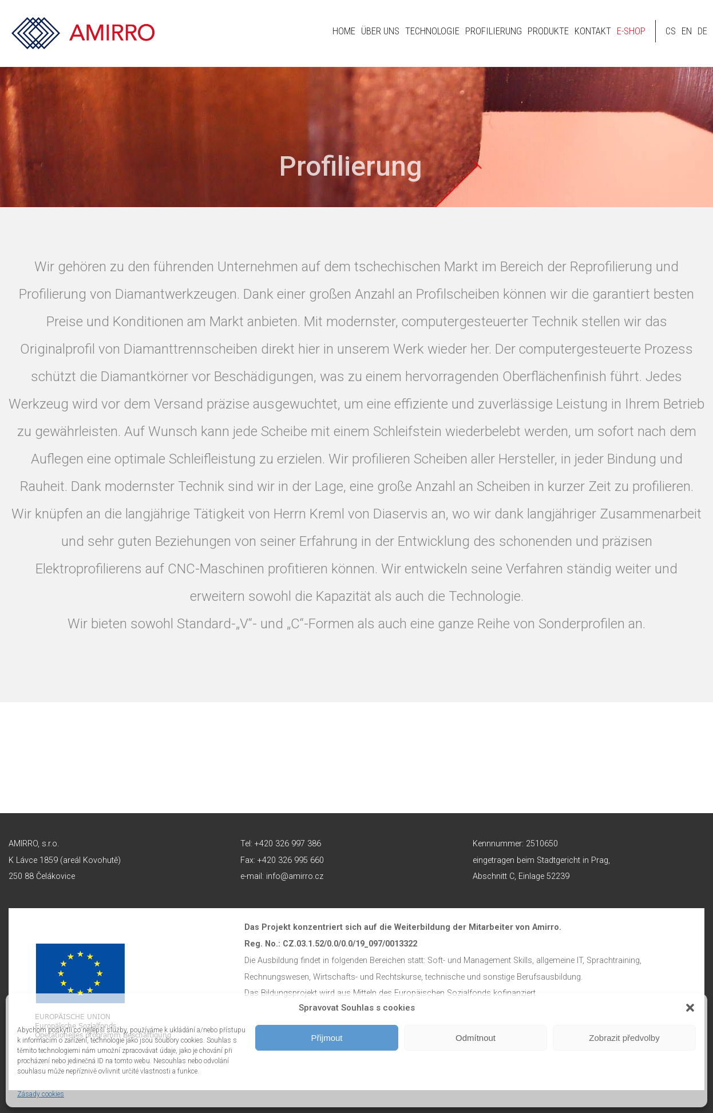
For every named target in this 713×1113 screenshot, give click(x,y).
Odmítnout (475, 1038)
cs (671, 31)
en (687, 31)
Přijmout (326, 1038)
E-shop (631, 31)
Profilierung (493, 31)
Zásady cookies (40, 1094)
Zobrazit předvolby (624, 1038)
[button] (690, 1007)
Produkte (548, 31)
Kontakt (593, 31)
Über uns (380, 31)
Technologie (432, 31)
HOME (343, 31)
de (702, 31)
